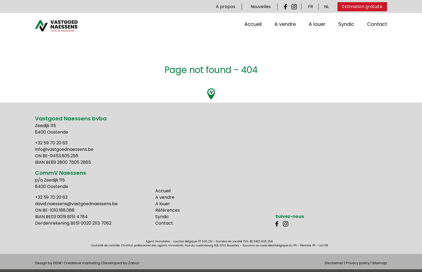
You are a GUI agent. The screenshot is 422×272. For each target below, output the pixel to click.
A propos (225, 7)
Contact (377, 35)
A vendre (285, 35)
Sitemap (379, 263)
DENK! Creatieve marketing (76, 263)
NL (326, 7)
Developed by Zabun (121, 263)
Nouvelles (261, 7)
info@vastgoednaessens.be (64, 149)
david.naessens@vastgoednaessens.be (76, 204)
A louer (317, 35)
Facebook (286, 6)
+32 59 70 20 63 (51, 143)
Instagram (294, 6)
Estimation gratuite (362, 7)
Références (167, 210)
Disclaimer (334, 263)
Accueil (253, 35)
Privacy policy (358, 263)
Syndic (346, 35)
